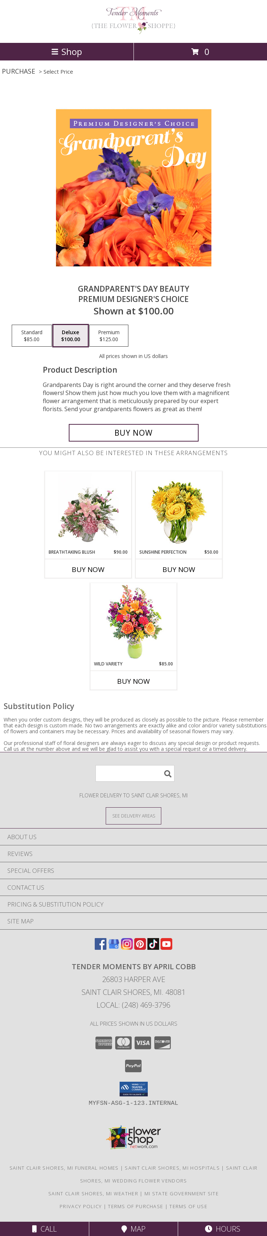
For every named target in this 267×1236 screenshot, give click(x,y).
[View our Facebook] (100, 947)
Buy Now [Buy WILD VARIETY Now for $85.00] (133, 681)
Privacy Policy (81, 1206)
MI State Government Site (181, 1193)
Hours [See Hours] (222, 1229)
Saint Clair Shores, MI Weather (93, 1193)
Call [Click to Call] (44, 1229)
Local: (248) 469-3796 (133, 1005)
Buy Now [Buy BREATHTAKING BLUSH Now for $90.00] (88, 569)
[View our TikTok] (153, 947)
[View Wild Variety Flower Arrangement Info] (133, 622)
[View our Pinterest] (140, 947)
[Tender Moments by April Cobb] (133, 32)
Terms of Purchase (135, 1206)
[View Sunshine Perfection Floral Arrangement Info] (179, 510)
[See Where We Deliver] (133, 815)
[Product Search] (134, 773)
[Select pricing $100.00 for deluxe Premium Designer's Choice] (70, 335)
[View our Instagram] (127, 947)
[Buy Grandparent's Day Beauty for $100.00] (134, 433)
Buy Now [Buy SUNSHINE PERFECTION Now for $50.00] (178, 569)
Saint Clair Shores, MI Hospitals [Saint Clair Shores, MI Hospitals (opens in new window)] (172, 1168)
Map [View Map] (133, 1229)
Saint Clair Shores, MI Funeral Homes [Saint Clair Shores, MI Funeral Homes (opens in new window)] (64, 1168)
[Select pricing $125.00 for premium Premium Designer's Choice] (109, 335)
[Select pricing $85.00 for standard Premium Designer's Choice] (32, 335)
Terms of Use (188, 1206)
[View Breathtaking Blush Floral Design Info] (88, 510)
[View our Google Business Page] (114, 947)
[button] (134, 1089)
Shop (66, 51)
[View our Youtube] (166, 947)
